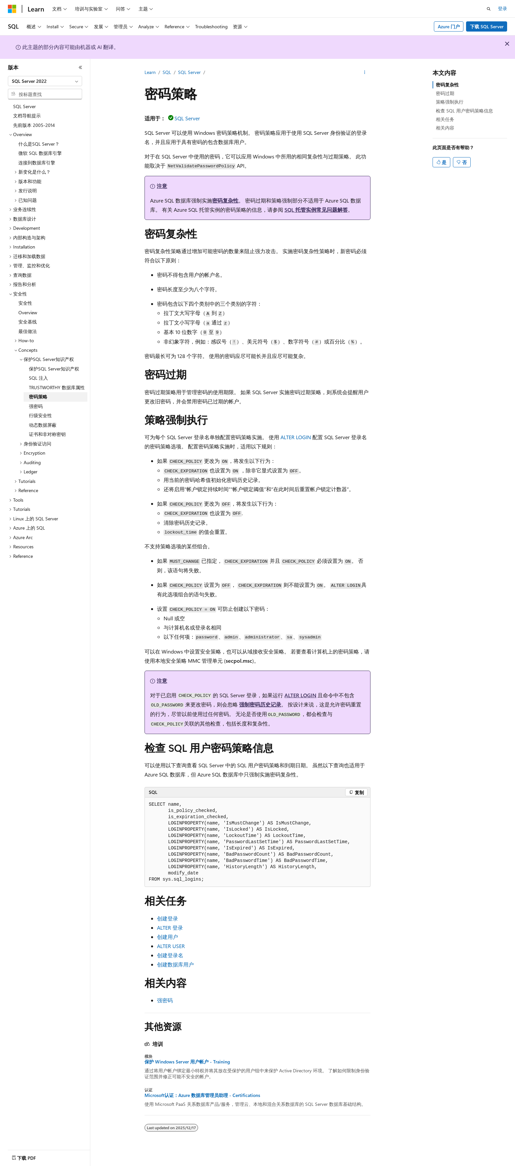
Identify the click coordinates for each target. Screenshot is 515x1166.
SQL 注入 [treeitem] (38, 378)
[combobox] (45, 81)
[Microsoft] (12, 9)
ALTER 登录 (170, 927)
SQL (167, 72)
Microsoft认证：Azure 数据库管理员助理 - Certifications (202, 1095)
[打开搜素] (488, 9)
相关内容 (445, 128)
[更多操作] (364, 72)
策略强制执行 (449, 102)
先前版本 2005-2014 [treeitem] (34, 125)
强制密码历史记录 (260, 704)
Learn (150, 72)
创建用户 (167, 936)
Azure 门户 (449, 26)
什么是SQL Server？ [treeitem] (38, 144)
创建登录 (167, 918)
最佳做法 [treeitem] (27, 331)
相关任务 (445, 119)
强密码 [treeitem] (36, 406)
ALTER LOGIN (295, 437)
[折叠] (80, 67)
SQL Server (189, 72)
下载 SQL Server (487, 26)
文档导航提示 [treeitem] (27, 115)
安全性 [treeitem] (25, 303)
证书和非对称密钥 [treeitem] (47, 434)
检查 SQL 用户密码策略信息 (464, 110)
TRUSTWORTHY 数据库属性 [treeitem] (57, 387)
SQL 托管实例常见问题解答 (316, 209)
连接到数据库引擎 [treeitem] (36, 162)
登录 (502, 8)
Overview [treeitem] (27, 312)
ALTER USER (171, 945)
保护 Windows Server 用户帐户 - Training (187, 1062)
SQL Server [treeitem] (24, 106)
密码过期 (445, 93)
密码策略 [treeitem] (38, 396)
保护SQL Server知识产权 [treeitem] (54, 369)
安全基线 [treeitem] (27, 322)
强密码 (165, 1000)
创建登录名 (170, 955)
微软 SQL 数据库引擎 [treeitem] (40, 153)
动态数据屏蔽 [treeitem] (42, 425)
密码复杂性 (225, 200)
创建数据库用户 (175, 964)
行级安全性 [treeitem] (40, 415)
